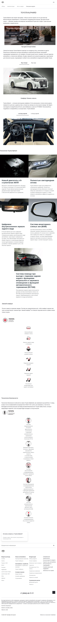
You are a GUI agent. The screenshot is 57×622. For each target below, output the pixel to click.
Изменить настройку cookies (7, 607)
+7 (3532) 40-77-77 (27, 593)
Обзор (3, 6)
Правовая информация (6, 605)
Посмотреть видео (13, 33)
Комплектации (10, 6)
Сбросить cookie (4, 609)
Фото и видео (20, 6)
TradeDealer (53, 614)
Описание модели (30, 6)
